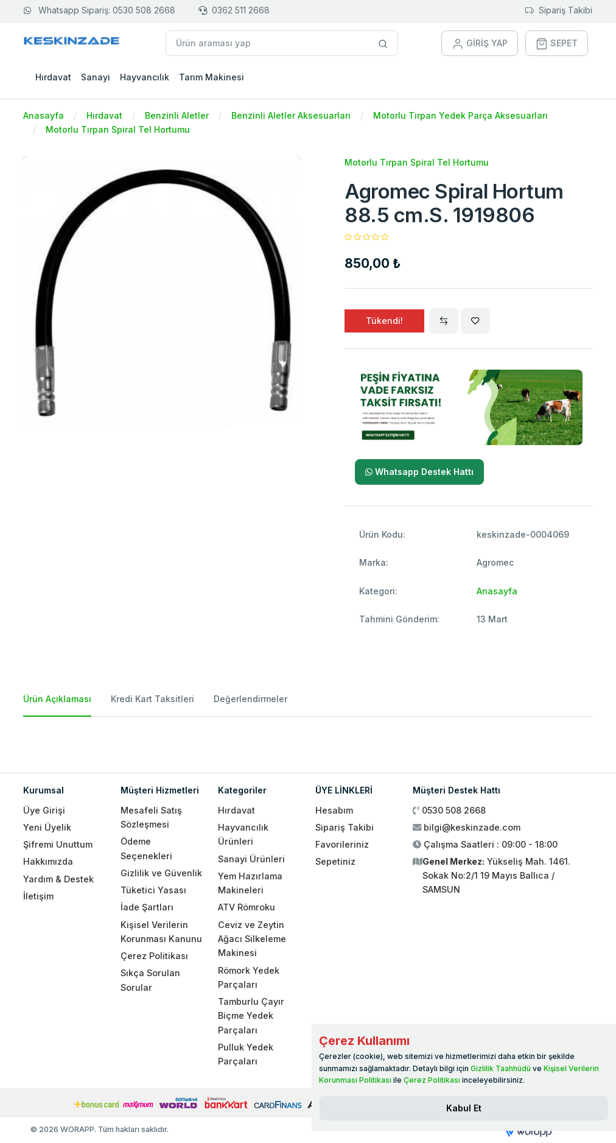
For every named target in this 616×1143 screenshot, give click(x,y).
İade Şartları (147, 907)
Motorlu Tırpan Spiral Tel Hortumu (118, 129)
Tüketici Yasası (153, 890)
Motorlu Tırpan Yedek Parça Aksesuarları (460, 115)
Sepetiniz (335, 861)
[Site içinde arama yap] (383, 43)
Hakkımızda (48, 861)
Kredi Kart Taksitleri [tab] (152, 699)
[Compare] (443, 321)
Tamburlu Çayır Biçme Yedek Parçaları (251, 1015)
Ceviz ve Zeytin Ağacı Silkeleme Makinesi (252, 939)
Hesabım (334, 810)
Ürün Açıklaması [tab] (57, 699)
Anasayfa (43, 115)
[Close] (464, 1108)
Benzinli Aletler (177, 115)
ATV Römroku (246, 907)
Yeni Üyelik (47, 827)
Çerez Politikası (154, 956)
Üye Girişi (44, 810)
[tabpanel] (308, 740)
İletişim (38, 896)
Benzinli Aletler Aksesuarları (291, 115)
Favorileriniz (342, 844)
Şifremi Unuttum (58, 844)
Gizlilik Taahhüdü (501, 1068)
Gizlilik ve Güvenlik (161, 873)
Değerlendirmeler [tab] (250, 699)
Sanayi (95, 77)
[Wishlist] (475, 321)
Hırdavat (53, 77)
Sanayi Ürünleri (251, 859)
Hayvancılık (144, 77)
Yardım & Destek (58, 879)
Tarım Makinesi (211, 77)
